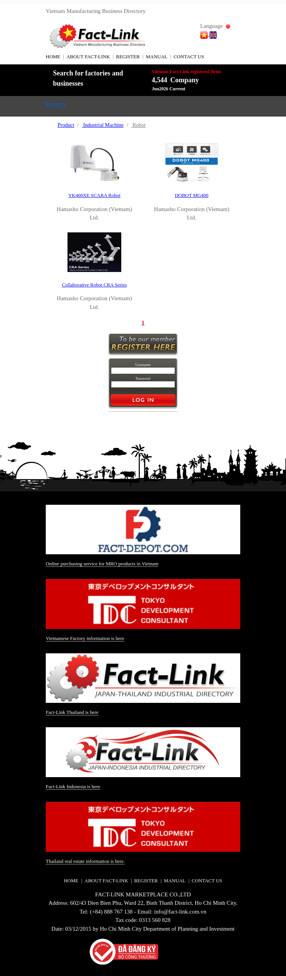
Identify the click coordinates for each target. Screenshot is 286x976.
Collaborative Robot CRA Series (94, 285)
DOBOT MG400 (191, 195)
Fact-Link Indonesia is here (73, 786)
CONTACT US (189, 56)
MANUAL (156, 56)
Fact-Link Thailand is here (72, 712)
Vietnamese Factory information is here (85, 638)
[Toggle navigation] (55, 106)
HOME (53, 56)
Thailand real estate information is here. (85, 861)
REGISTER (128, 56)
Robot (138, 125)
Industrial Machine (103, 125)
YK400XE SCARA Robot (94, 195)
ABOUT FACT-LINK (88, 56)
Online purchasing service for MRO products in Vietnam (102, 563)
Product (66, 125)
